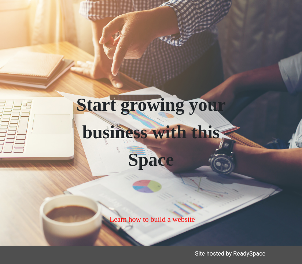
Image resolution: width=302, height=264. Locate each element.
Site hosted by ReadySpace (230, 253)
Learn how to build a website (152, 219)
